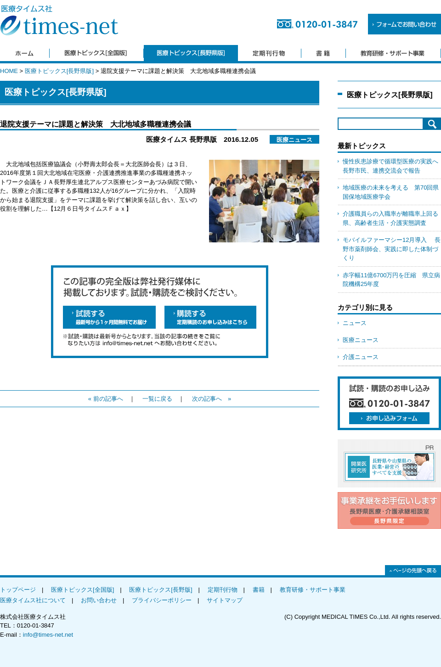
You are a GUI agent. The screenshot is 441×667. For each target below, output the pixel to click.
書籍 (259, 589)
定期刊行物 (222, 589)
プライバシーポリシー (162, 600)
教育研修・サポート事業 (312, 589)
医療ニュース (361, 339)
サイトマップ (225, 600)
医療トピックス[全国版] (82, 589)
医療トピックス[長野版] (160, 589)
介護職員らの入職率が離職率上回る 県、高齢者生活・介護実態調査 (392, 218)
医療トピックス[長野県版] (59, 70)
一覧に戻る (157, 398)
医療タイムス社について (33, 600)
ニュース (355, 322)
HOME (9, 70)
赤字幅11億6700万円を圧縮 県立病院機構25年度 (391, 280)
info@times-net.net (48, 634)
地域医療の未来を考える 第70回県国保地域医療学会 (391, 192)
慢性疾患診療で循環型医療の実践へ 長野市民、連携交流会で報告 (392, 166)
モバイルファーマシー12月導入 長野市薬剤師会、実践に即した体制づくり (392, 248)
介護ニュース (361, 356)
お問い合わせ (99, 600)
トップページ (18, 589)
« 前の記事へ (105, 398)
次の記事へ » (211, 398)
